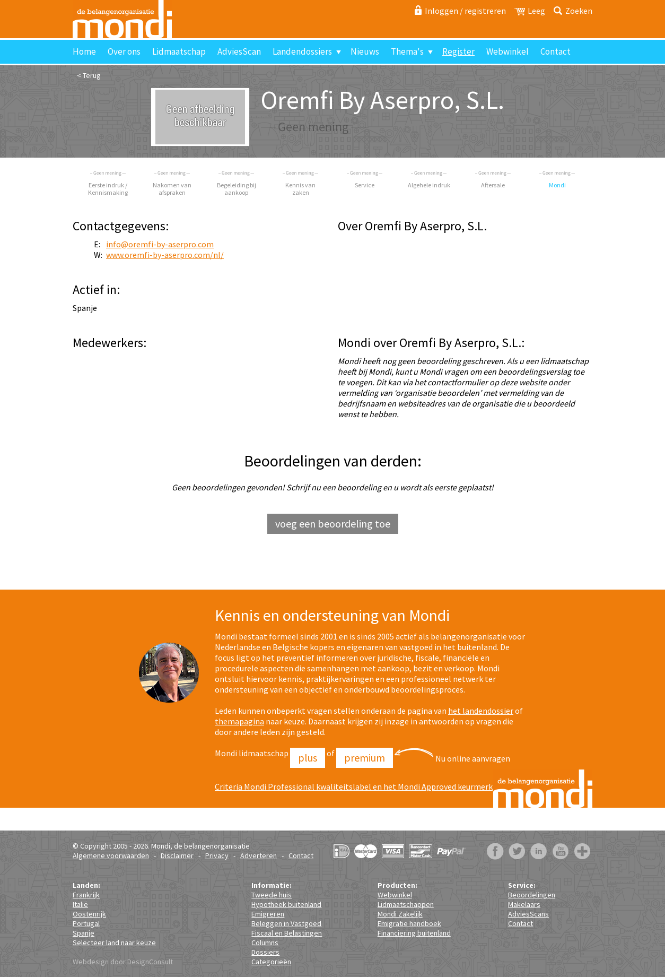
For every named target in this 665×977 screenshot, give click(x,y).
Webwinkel (507, 51)
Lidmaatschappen (406, 904)
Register (458, 51)
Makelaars (524, 904)
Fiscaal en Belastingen (286, 933)
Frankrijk (86, 895)
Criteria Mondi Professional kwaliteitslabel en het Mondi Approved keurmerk (354, 786)
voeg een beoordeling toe (332, 523)
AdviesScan (239, 51)
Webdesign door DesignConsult (123, 961)
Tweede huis (271, 895)
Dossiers (265, 952)
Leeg (536, 10)
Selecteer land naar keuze (114, 942)
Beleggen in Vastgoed (286, 923)
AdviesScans (528, 914)
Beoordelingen (531, 895)
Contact (555, 51)
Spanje (83, 933)
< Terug (89, 75)
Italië (80, 904)
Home (84, 51)
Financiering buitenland (414, 933)
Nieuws (365, 51)
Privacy (217, 855)
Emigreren (267, 914)
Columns (264, 942)
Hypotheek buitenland (286, 904)
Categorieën (271, 961)
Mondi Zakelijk (400, 914)
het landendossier (480, 710)
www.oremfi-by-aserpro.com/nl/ (165, 254)
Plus (307, 757)
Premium (364, 757)
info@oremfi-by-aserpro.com (160, 244)
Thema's (407, 51)
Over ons (124, 51)
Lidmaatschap (179, 51)
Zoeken (578, 10)
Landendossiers (302, 51)
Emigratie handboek (409, 923)
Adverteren (258, 855)
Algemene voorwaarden (111, 855)
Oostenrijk (89, 914)
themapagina (239, 721)
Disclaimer (177, 855)
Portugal (86, 923)
